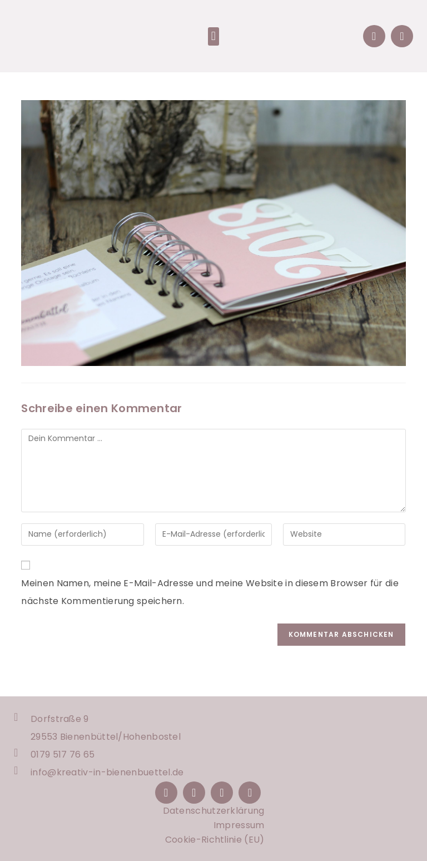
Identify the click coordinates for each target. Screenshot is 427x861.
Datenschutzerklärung (214, 810)
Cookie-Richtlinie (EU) (215, 839)
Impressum (239, 825)
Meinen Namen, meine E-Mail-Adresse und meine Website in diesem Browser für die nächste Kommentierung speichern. (209, 592)
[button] (213, 36)
